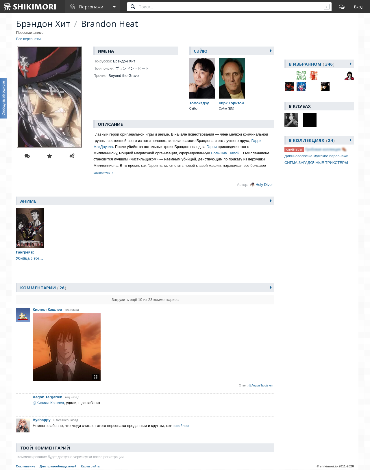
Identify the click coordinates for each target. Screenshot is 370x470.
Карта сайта (90, 466)
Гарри (211, 147)
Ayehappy (42, 420)
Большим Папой (225, 153)
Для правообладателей (58, 466)
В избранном (311, 64)
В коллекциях (312, 140)
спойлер (182, 426)
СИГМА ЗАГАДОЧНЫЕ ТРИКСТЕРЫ (316, 162)
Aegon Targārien (47, 397)
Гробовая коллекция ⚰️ (325, 149)
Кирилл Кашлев (47, 309)
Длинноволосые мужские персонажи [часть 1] (324, 156)
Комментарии (43, 287)
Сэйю (201, 51)
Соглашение (25, 466)
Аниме (28, 201)
